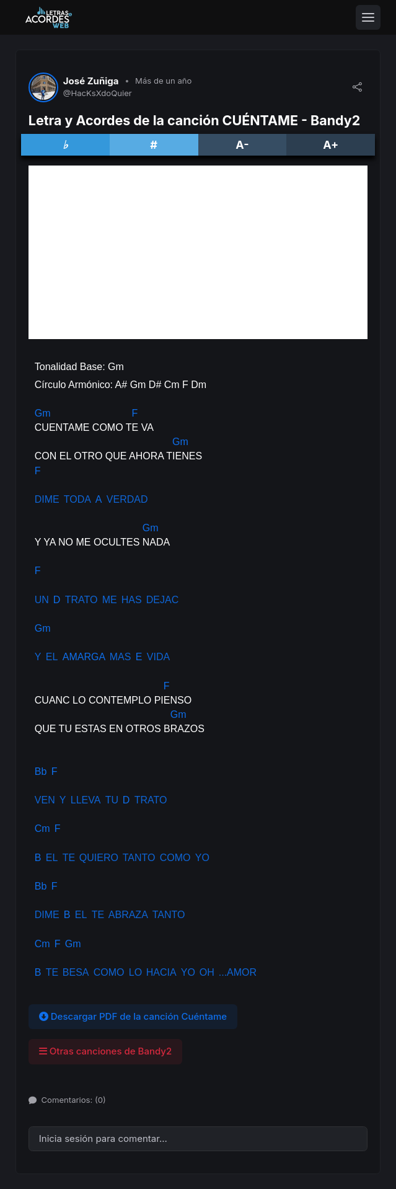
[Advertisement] (198, 252)
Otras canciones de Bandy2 (105, 1051)
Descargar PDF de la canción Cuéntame (133, 1016)
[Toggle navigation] (368, 17)
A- (242, 144)
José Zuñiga (91, 81)
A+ (330, 144)
